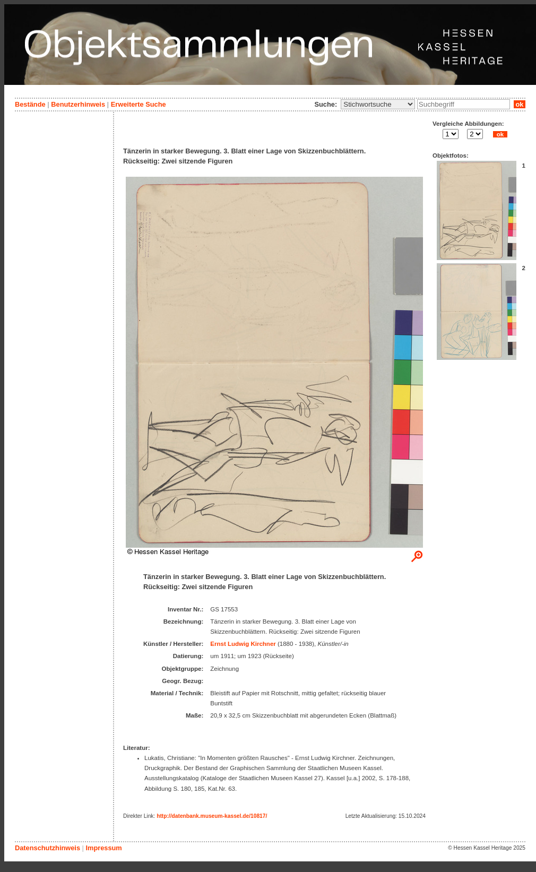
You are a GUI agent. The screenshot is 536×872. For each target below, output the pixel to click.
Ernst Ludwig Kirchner (242, 644)
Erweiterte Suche (138, 104)
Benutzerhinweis (78, 104)
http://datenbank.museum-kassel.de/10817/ (212, 816)
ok (519, 104)
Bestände (30, 104)
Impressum (103, 848)
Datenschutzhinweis (47, 848)
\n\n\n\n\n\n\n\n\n (378, 104)
